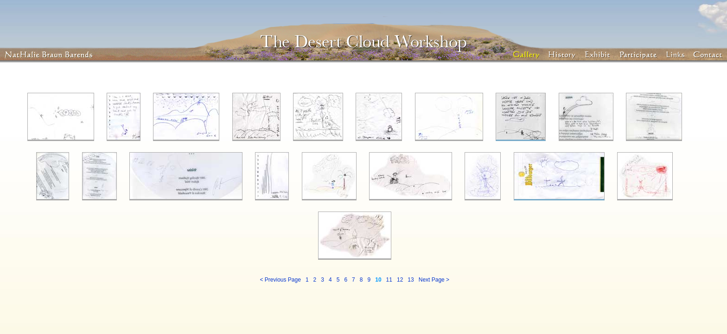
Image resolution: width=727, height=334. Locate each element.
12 (400, 279)
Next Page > (434, 279)
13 (411, 279)
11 (389, 279)
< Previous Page (280, 279)
